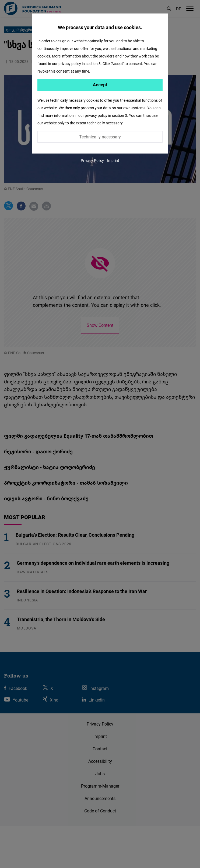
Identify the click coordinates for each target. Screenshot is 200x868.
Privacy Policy (92, 160)
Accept (100, 85)
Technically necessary (100, 137)
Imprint (113, 160)
